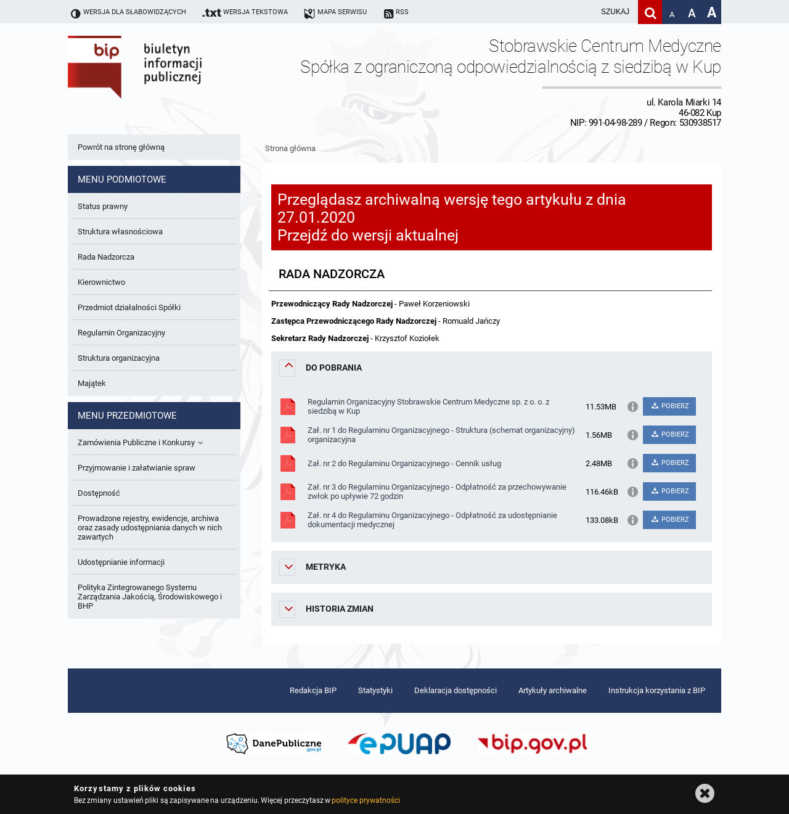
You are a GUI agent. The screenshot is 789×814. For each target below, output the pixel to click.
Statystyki (375, 690)
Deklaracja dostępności (455, 690)
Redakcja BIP (313, 690)
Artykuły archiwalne (552, 690)
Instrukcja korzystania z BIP (656, 690)
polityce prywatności (365, 800)
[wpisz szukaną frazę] (584, 12)
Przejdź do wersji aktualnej (368, 235)
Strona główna (290, 148)
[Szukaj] (650, 12)
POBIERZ (669, 406)
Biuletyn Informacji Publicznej (169, 82)
